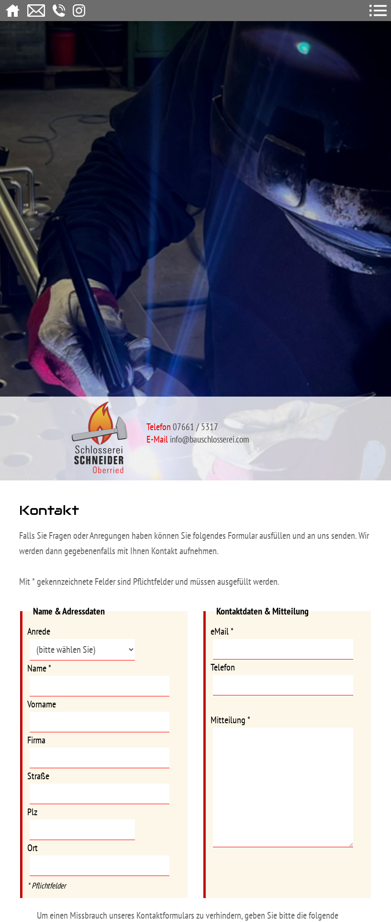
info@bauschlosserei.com (209, 439)
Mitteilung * (230, 720)
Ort (32, 848)
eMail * (222, 631)
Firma (36, 740)
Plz (32, 812)
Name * (39, 668)
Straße (38, 776)
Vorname (41, 704)
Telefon (223, 667)
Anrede (38, 631)
